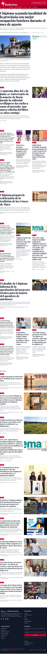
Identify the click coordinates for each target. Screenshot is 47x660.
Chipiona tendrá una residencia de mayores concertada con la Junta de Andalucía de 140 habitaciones (23, 243)
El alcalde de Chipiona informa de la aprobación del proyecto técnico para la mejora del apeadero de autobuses (11, 503)
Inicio (1, 9)
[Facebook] (1, 618)
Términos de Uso (4, 635)
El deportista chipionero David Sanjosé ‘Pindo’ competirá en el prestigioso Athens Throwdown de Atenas (22, 338)
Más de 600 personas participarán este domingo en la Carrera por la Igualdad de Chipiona (22, 151)
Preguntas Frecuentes (28, 642)
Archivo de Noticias (28, 621)
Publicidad (26, 641)
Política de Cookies (4, 633)
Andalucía (11, 9)
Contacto (2, 638)
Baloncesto (35, 7)
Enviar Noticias (27, 644)
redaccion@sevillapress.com (13, 650)
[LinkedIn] (7, 618)
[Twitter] (3, 618)
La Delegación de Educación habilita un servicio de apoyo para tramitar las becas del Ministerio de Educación (7, 324)
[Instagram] (5, 618)
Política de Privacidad (5, 631)
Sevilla (29, 7)
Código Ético (3, 630)
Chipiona (17, 9)
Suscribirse (35, 635)
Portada (11, 7)
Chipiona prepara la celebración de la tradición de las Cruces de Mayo (11, 378)
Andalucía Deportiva (19, 7)
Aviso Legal (3, 636)
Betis (26, 7)
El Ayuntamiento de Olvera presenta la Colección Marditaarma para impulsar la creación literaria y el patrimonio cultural (7, 257)
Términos (40, 649)
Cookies (35, 649)
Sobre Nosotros (4, 628)
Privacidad (31, 649)
